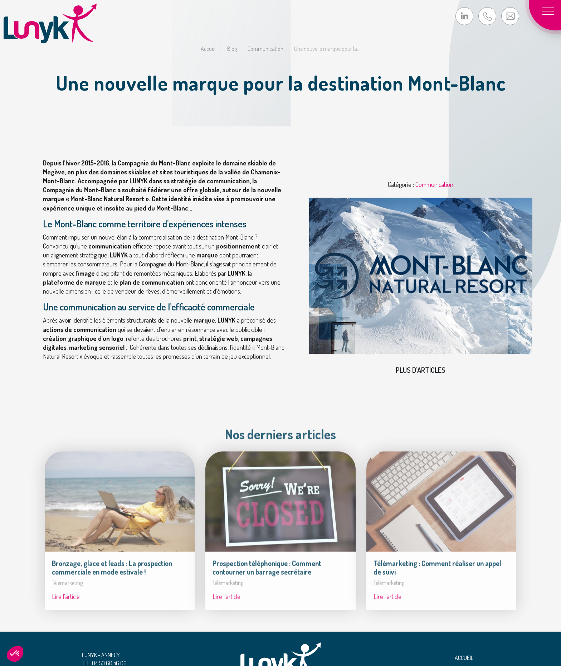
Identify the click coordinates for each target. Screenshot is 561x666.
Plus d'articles (420, 370)
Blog (232, 48)
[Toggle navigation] (550, 10)
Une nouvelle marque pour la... (327, 48)
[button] (15, 653)
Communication (265, 48)
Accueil (208, 48)
